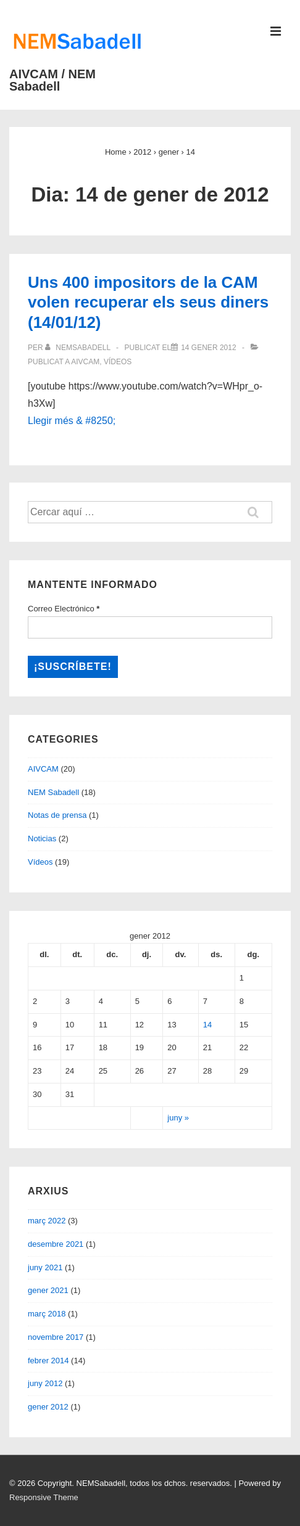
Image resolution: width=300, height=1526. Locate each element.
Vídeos (117, 361)
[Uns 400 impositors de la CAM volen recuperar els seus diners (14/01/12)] (208, 347)
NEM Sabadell (53, 792)
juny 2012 (45, 1383)
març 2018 (46, 1313)
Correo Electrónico (63, 608)
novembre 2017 (55, 1337)
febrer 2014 (48, 1360)
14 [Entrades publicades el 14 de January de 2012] (207, 1024)
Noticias (42, 838)
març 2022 (46, 1220)
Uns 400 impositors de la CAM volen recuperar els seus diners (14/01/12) (148, 302)
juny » (178, 1117)
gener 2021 (48, 1290)
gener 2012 (48, 1406)
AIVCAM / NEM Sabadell (52, 80)
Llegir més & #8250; (71, 420)
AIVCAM (85, 361)
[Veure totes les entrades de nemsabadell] (78, 347)
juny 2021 (45, 1267)
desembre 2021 (55, 1244)
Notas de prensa (57, 815)
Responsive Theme (43, 1497)
